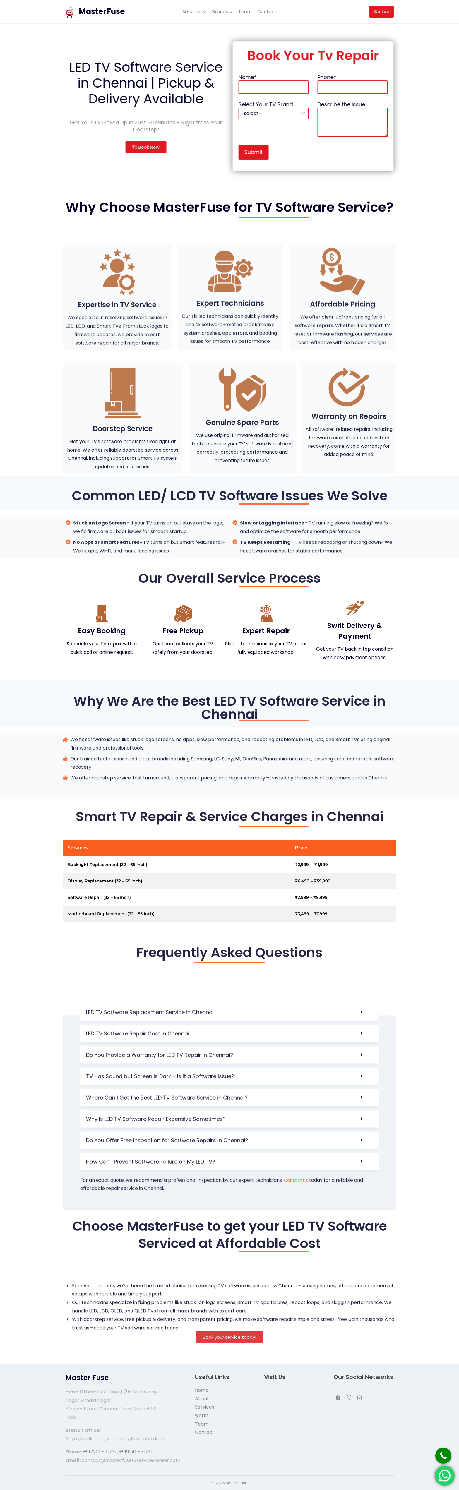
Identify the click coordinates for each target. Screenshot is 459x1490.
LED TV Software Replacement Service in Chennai (150, 1129)
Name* (318, 96)
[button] (229, 1129)
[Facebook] (338, 1397)
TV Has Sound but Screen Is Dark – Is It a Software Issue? (160, 1193)
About (202, 1398)
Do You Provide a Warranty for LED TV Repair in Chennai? (159, 1172)
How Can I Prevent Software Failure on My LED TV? (150, 1278)
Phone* (352, 96)
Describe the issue (352, 112)
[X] (348, 1397)
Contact (267, 11)
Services (204, 1407)
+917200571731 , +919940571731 (117, 1451)
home (201, 1390)
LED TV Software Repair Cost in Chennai (137, 1150)
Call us (381, 12)
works (202, 1415)
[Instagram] (359, 1397)
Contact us (297, 1297)
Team (245, 11)
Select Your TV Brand (318, 108)
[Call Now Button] (443, 1456)
